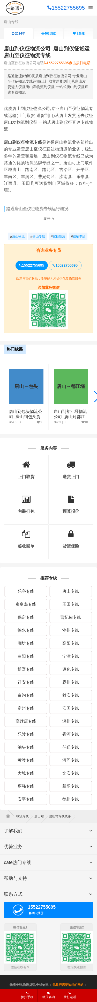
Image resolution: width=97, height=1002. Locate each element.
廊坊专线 (26, 643)
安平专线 (26, 799)
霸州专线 (70, 682)
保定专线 (26, 617)
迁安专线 (26, 682)
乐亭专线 (26, 591)
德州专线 (70, 799)
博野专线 (26, 669)
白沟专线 (26, 695)
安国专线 (70, 708)
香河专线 (70, 734)
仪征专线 (78, 236)
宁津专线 (70, 656)
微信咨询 (47, 997)
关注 (79, 33)
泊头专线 (26, 747)
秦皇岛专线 (26, 604)
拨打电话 (70, 995)
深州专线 (70, 721)
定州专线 (26, 708)
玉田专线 (70, 604)
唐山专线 (11, 22)
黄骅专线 (26, 760)
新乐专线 (70, 786)
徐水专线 (26, 630)
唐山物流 (17, 236)
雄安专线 (70, 695)
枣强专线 (26, 786)
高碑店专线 (26, 721)
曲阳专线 (26, 656)
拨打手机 (27, 995)
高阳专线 (70, 643)
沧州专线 (70, 630)
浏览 (48, 33)
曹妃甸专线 (70, 617)
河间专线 (70, 760)
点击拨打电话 (67, 63)
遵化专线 (70, 669)
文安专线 (70, 773)
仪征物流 (58, 236)
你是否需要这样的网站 (68, 985)
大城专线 (26, 773)
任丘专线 (70, 747)
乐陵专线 (26, 734)
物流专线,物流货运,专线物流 (29, 985)
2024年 (18, 33)
